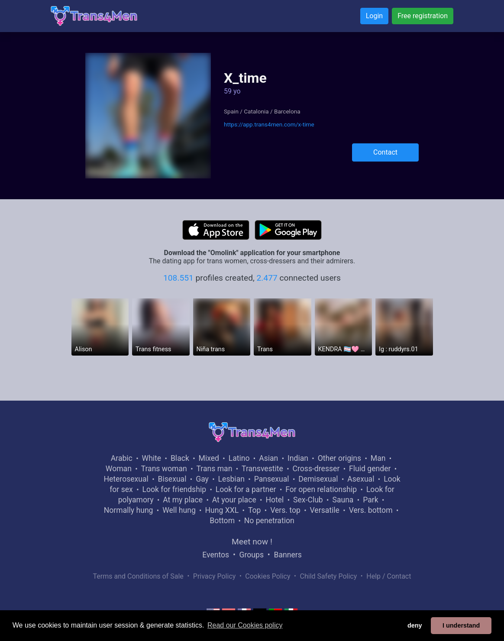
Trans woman (164, 468)
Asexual (360, 479)
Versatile (324, 510)
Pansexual (271, 479)
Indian (298, 458)
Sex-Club (308, 499)
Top (254, 510)
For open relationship (321, 489)
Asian (268, 458)
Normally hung (128, 510)
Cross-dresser (316, 468)
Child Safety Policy (328, 576)
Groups (251, 554)
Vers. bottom (371, 510)
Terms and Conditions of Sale (138, 576)
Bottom (222, 520)
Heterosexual (125, 479)
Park (370, 499)
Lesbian (231, 479)
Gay (202, 479)
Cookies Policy (267, 576)
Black (180, 458)
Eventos (215, 554)
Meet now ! (252, 542)
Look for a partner (246, 489)
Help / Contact (388, 576)
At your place (234, 499)
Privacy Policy (214, 576)
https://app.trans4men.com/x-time (269, 124)
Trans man (214, 468)
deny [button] (414, 625)
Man (378, 458)
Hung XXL (222, 510)
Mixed (209, 458)
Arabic (121, 458)
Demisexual (318, 479)
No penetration (269, 520)
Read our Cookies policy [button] (244, 625)
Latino (239, 458)
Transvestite (262, 468)
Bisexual (172, 479)
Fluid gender (370, 468)
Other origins (339, 458)
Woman (119, 468)
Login (374, 16)
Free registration (422, 16)
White (152, 458)
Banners (287, 554)
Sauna (342, 499)
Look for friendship (174, 489)
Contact (385, 152)
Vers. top (285, 510)
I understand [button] (461, 625)
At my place (183, 499)
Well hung (179, 510)
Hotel (274, 499)
